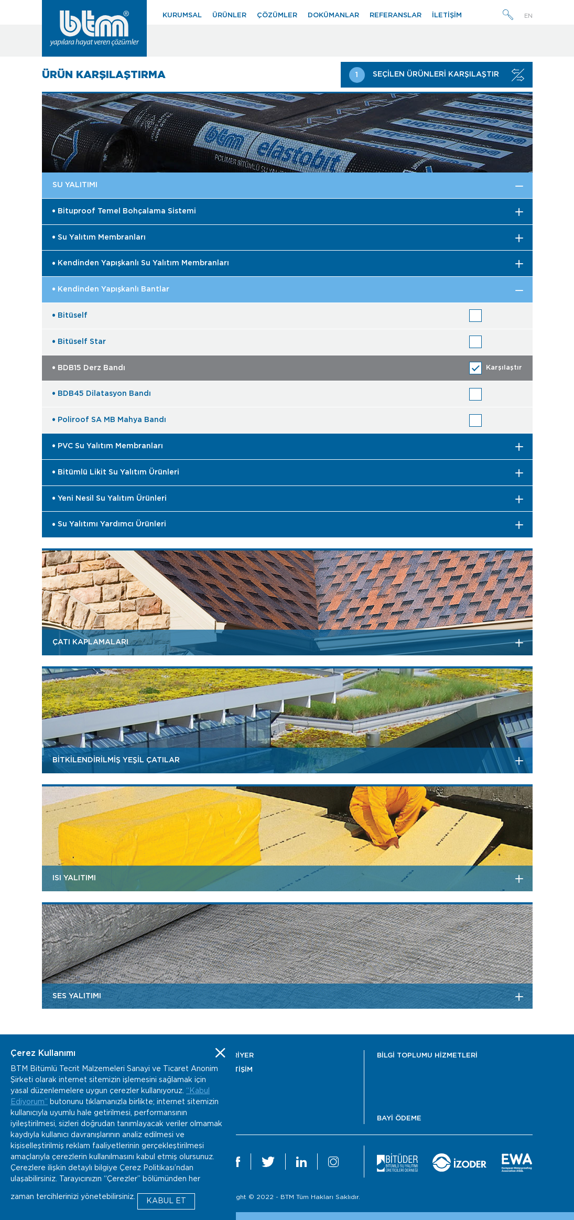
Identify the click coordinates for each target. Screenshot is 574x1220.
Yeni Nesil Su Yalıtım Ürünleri (109, 498)
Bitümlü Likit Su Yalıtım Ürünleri (115, 472)
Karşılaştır (504, 367)
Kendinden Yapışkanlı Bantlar (110, 289)
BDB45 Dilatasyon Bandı (101, 393)
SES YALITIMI (76, 996)
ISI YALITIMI (74, 878)
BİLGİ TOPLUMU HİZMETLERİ (427, 1055)
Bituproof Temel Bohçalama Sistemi (124, 211)
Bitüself (70, 315)
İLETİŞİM (447, 15)
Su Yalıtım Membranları (99, 237)
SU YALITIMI (75, 185)
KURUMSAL (182, 15)
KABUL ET (166, 1201)
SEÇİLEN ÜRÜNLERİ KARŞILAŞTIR (436, 75)
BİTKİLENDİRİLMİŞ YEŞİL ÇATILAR (116, 760)
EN (528, 16)
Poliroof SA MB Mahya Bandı (109, 420)
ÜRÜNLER (229, 15)
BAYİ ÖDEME (399, 1118)
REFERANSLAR (395, 15)
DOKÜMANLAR (333, 15)
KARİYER (238, 1055)
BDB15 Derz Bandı (88, 368)
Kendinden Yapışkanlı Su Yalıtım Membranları (140, 263)
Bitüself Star (79, 342)
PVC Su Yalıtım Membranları (107, 446)
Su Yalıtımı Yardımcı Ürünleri (109, 524)
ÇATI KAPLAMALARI (90, 642)
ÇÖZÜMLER (277, 15)
